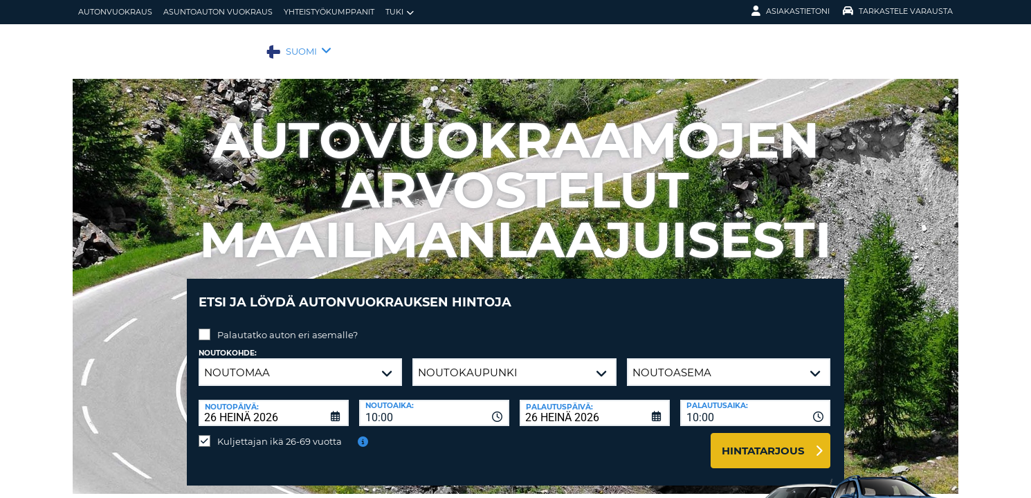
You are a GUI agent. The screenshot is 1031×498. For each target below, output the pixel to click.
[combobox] (434, 402)
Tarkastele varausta (898, 11)
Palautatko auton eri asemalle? (287, 324)
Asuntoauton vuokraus (218, 12)
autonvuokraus (115, 12)
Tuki (399, 12)
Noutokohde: (228, 342)
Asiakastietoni (790, 11)
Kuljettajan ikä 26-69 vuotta (279, 430)
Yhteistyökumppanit (329, 12)
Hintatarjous (763, 440)
